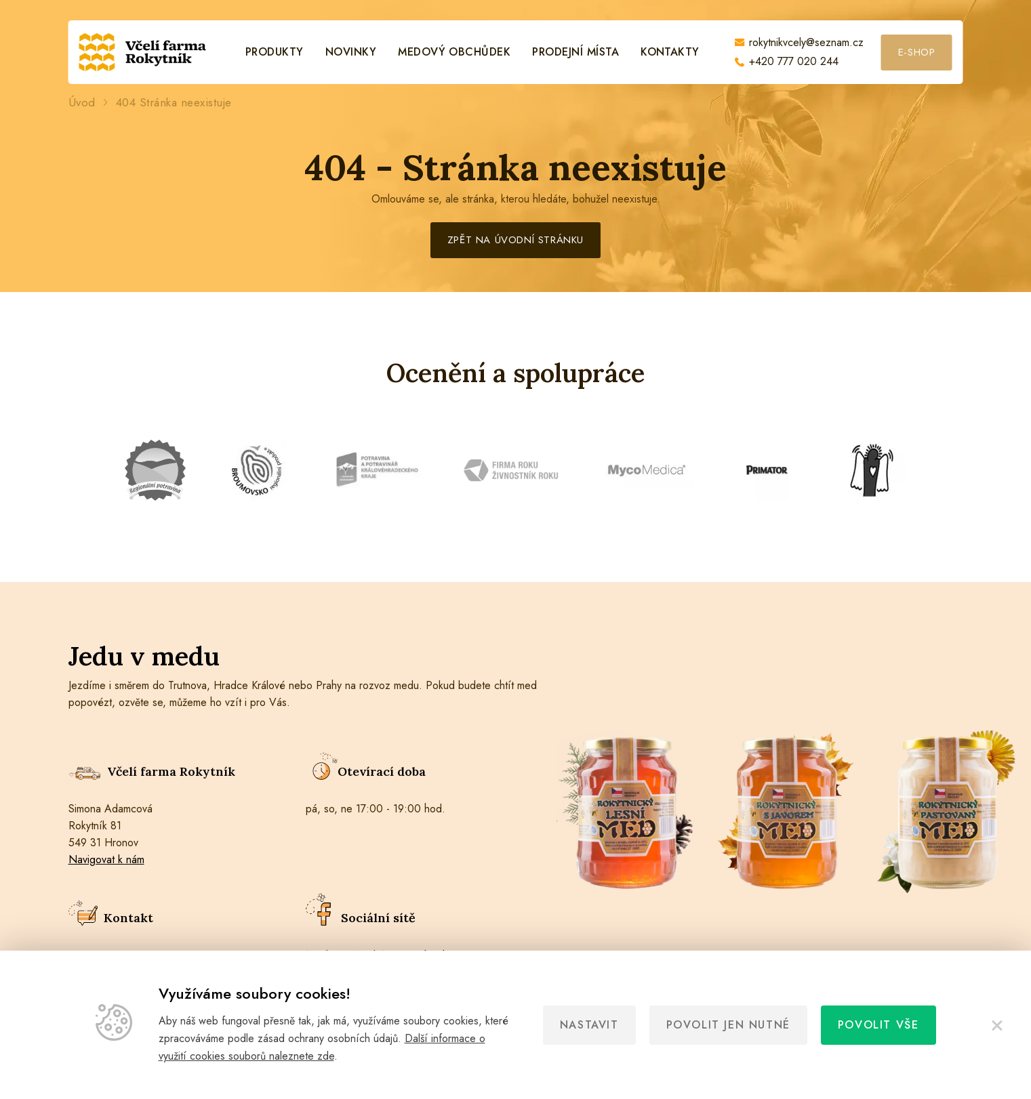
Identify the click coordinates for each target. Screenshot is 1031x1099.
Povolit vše (878, 1025)
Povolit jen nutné (728, 1025)
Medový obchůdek (454, 52)
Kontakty (670, 52)
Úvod (82, 102)
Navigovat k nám (106, 859)
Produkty (274, 52)
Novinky (350, 52)
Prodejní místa (575, 52)
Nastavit (589, 1025)
